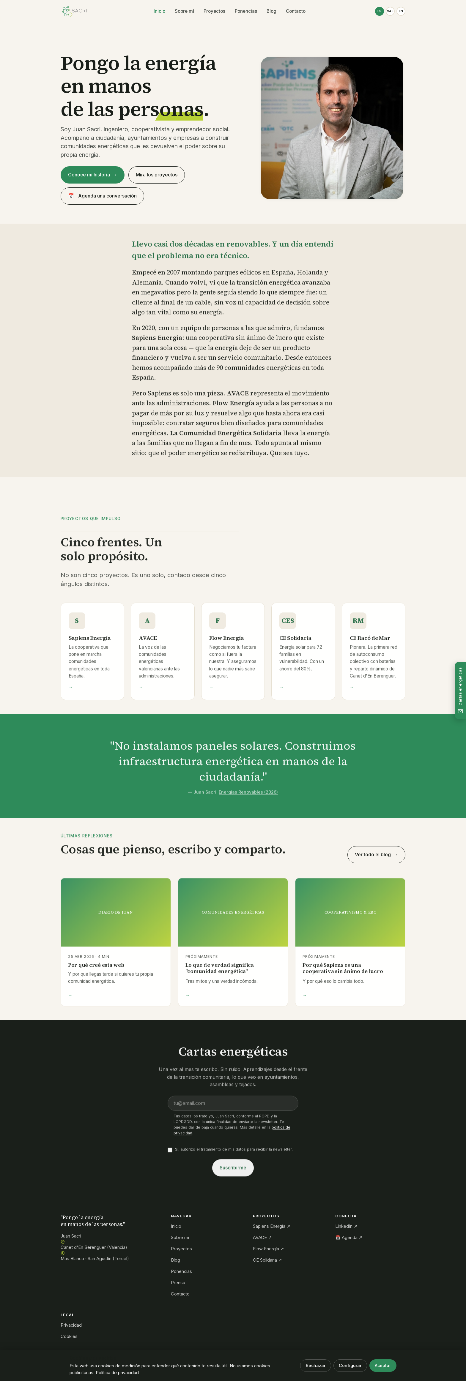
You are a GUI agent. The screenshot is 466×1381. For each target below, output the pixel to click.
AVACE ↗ (262, 1237)
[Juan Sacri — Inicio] (75, 11)
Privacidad (71, 1325)
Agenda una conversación (102, 196)
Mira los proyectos (156, 175)
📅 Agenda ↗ (349, 1237)
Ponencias (245, 11)
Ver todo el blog (373, 854)
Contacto (295, 11)
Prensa (178, 1282)
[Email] (233, 1105)
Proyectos (214, 11)
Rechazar (315, 1365)
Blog (271, 11)
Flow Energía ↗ (268, 1249)
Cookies (69, 1336)
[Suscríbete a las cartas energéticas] (460, 690)
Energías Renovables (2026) (248, 793)
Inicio (159, 11)
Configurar (350, 1365)
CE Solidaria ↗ (267, 1260)
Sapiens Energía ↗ (271, 1226)
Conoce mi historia (89, 175)
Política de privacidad (117, 1372)
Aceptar (383, 1365)
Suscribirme (233, 1169)
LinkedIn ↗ (346, 1226)
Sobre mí (184, 11)
